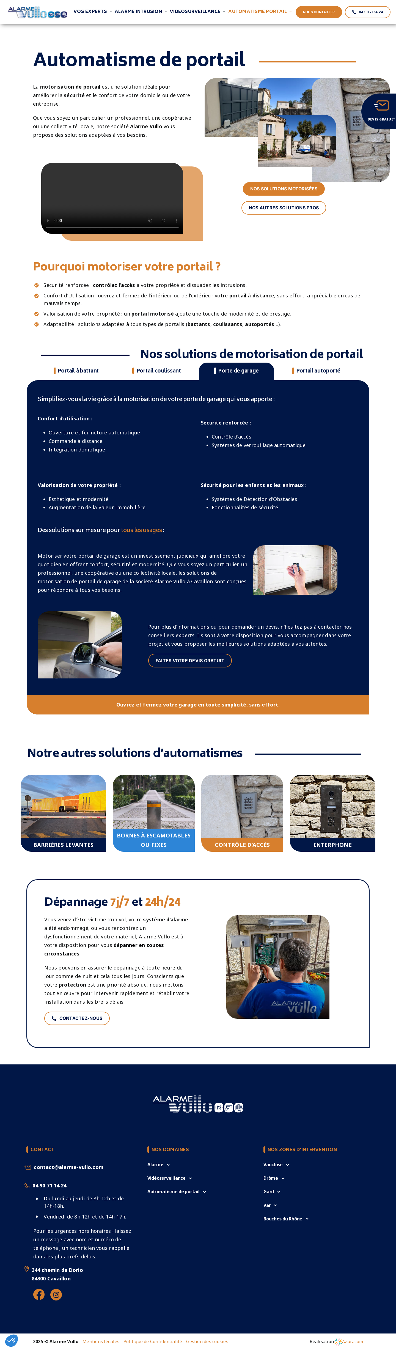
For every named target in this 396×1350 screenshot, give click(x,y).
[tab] (76, 371)
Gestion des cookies (207, 1341)
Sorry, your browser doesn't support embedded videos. (112, 198)
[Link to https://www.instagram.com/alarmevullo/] (56, 1294)
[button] (158, 1164)
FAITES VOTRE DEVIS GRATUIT (190, 660)
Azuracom (352, 1341)
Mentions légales (100, 1341)
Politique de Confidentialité (152, 1341)
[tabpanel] (198, 550)
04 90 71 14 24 (49, 1185)
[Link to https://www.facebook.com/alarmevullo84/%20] (39, 1294)
